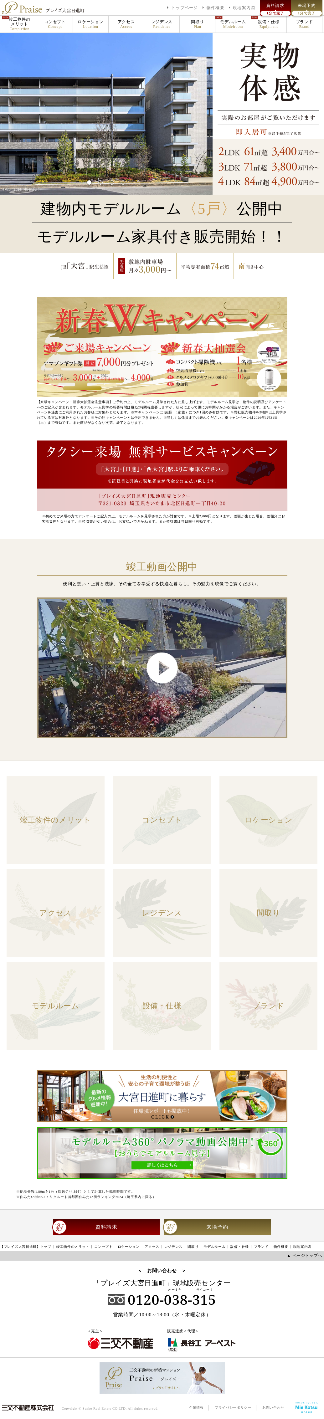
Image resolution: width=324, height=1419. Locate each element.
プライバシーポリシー (233, 1407)
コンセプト (55, 24)
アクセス (126, 24)
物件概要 (281, 1246)
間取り (197, 24)
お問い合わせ (273, 1407)
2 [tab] (101, 180)
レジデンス (162, 24)
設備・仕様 (269, 24)
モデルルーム (233, 24)
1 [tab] (89, 180)
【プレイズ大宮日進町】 (25, 1247)
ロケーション (91, 24)
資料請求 (85, 1227)
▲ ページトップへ (304, 1255)
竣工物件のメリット (20, 24)
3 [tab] (112, 180)
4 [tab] (123, 180)
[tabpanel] (106, 114)
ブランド (304, 24)
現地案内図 (302, 1246)
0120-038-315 (162, 1299)
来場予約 (196, 1227)
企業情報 (196, 1407)
